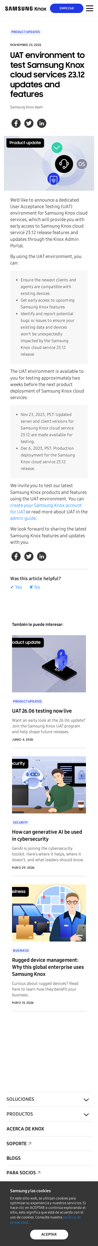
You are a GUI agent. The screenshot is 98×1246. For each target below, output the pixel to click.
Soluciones (20, 1099)
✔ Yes (16, 587)
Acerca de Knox (25, 1129)
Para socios (21, 1173)
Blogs (14, 1158)
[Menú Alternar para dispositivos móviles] (89, 8)
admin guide (23, 518)
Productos (20, 1114)
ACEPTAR (49, 1234)
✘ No (34, 587)
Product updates (25, 32)
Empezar (67, 8)
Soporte (17, 1143)
